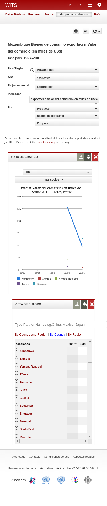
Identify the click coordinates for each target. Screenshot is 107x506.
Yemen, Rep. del (31, 366)
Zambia (25, 358)
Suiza (23, 390)
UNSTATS (61, 479)
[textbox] (61, 324)
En (69, 5)
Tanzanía (26, 382)
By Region (75, 334)
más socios (53, 179)
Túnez (24, 374)
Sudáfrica (26, 405)
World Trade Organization (75, 479)
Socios (49, 14)
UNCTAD (47, 479)
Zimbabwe (27, 350)
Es (79, 5)
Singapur (26, 413)
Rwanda (25, 437)
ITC (33, 479)
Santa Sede (27, 429)
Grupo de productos (74, 14)
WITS (11, 5)
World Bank (89, 479)
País (97, 14)
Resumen (34, 14)
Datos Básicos (15, 14)
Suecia (24, 397)
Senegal (25, 421)
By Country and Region (31, 334)
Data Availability (46, 142)
